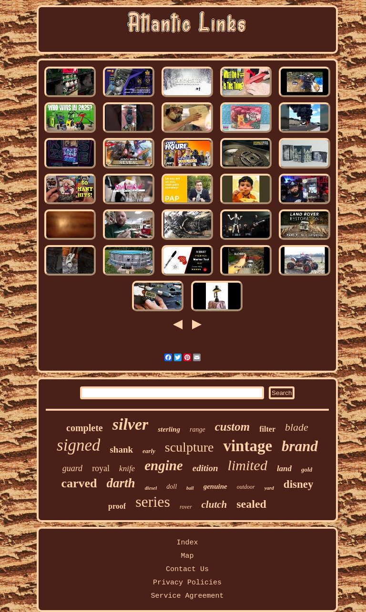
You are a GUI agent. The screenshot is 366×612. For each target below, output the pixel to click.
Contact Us (187, 569)
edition (205, 468)
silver (130, 424)
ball (190, 488)
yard (269, 488)
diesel (151, 488)
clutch (214, 504)
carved (79, 483)
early (148, 450)
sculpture (189, 447)
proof (117, 506)
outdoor (246, 487)
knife (127, 468)
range (197, 429)
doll (171, 486)
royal (101, 468)
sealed (251, 504)
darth (121, 483)
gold (306, 469)
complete (84, 428)
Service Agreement (187, 596)
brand (300, 446)
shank (121, 449)
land (284, 468)
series (152, 501)
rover (186, 506)
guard (72, 468)
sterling (169, 429)
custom (232, 426)
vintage (247, 445)
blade (296, 427)
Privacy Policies (187, 583)
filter (267, 429)
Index (187, 543)
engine (163, 465)
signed (78, 445)
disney (299, 484)
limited (247, 465)
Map (187, 556)
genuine (215, 486)
